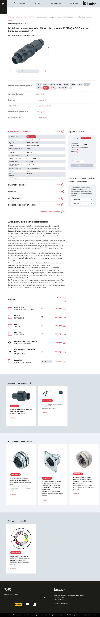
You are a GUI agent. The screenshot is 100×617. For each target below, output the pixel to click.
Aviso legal (35, 615)
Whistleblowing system (72, 615)
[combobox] (28, 71)
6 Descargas (41, 100)
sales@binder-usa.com (61, 603)
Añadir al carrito (40, 94)
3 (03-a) (45, 84)
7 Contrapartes (41, 112)
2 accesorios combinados (44, 106)
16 (59, 88)
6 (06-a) (73, 84)
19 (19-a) (64, 88)
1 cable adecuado (42, 117)
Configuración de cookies (56, 615)
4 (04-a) (52, 84)
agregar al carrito (82, 165)
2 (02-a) (39, 84)
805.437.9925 (60, 597)
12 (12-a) (46, 88)
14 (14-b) (53, 88)
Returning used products (89, 615)
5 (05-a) (59, 84)
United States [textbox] (76, 199)
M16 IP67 (31, 17)
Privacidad (43, 615)
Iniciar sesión (17, 615)
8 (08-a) (39, 88)
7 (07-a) (80, 84)
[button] (3, 3)
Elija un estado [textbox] (76, 203)
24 (70, 88)
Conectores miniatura (21, 17)
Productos (11, 17)
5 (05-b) (66, 84)
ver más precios (75, 155)
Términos (26, 615)
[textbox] (27, 71)
